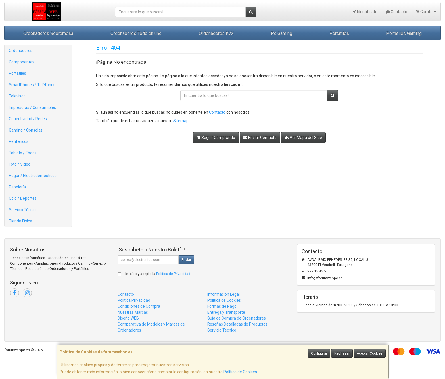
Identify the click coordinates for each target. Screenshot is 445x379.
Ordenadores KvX (216, 33)
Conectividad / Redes (28, 118)
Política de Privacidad (173, 274)
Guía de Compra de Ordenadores (236, 318)
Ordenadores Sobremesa (48, 33)
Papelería (17, 187)
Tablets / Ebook (23, 153)
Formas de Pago (222, 306)
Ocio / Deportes (23, 198)
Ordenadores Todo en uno (136, 33)
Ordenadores (20, 50)
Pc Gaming (281, 33)
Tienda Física (20, 221)
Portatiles (339, 33)
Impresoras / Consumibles (32, 107)
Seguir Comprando (216, 137)
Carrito (426, 11)
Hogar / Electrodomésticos (33, 175)
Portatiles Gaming (404, 33)
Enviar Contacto (260, 137)
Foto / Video (19, 164)
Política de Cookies (240, 372)
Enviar (186, 260)
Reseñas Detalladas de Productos (237, 324)
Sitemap (181, 120)
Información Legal (223, 294)
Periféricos (18, 141)
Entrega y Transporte (226, 312)
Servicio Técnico (23, 209)
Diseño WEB (128, 318)
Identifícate (365, 11)
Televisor (17, 96)
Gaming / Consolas (26, 130)
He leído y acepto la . (157, 274)
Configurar (319, 353)
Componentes (21, 62)
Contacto (396, 11)
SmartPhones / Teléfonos (32, 84)
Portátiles (17, 73)
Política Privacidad (134, 300)
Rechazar (342, 353)
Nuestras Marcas (133, 312)
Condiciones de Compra (139, 306)
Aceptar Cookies (370, 353)
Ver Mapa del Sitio (303, 137)
